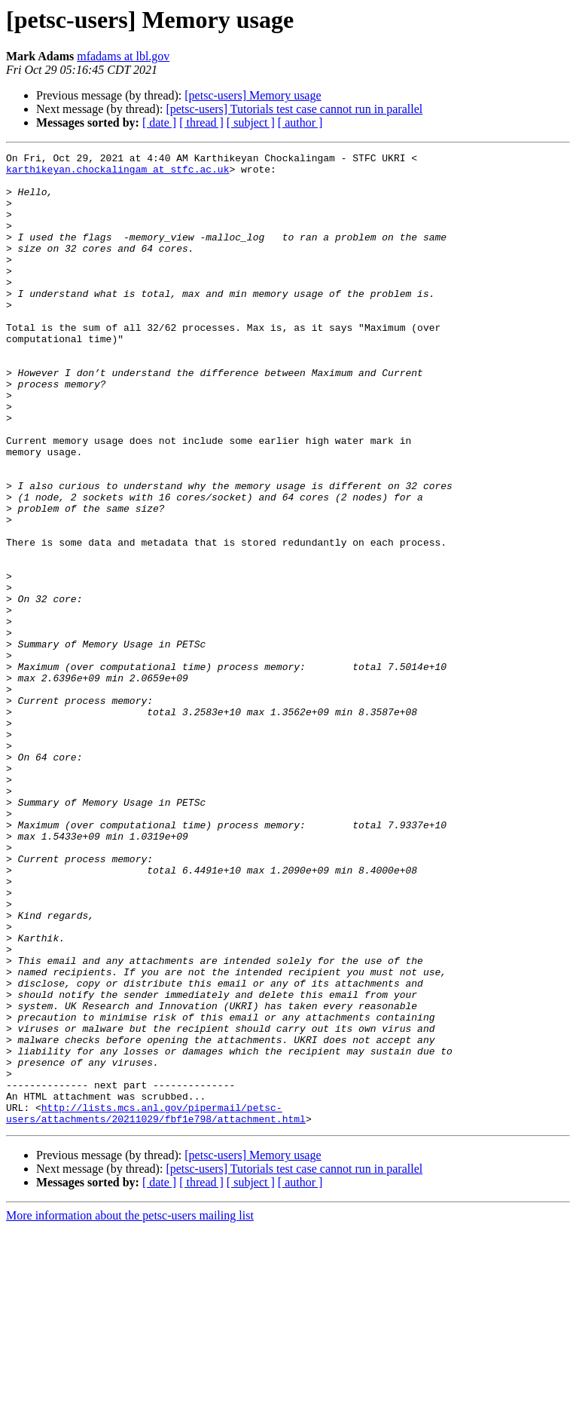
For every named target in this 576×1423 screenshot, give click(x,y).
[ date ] (159, 122)
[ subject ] (251, 122)
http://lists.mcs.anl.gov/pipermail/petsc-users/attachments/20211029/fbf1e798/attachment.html (156, 1306)
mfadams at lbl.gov (123, 56)
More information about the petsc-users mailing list (130, 1409)
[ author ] (300, 122)
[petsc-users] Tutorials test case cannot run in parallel (294, 109)
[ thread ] (201, 122)
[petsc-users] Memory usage (252, 95)
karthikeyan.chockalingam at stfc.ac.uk (117, 173)
